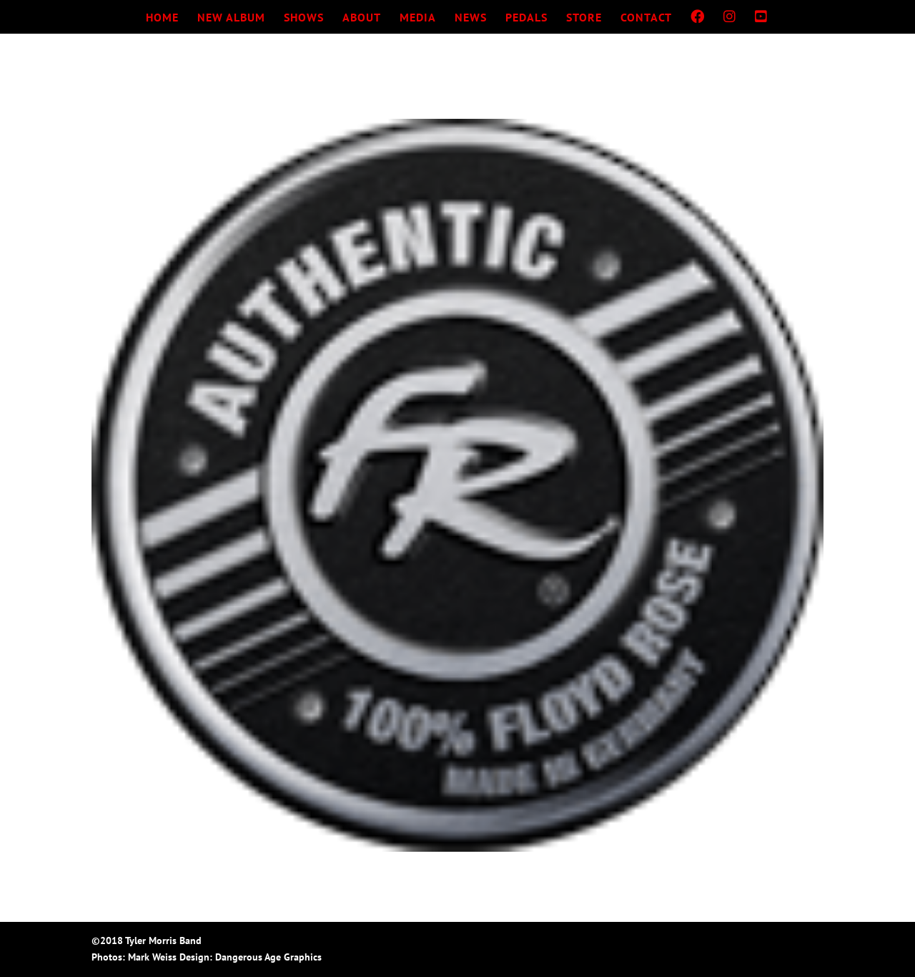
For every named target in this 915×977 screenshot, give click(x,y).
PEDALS (526, 18)
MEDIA (418, 18)
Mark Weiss (152, 957)
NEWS (471, 18)
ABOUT (361, 18)
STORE (584, 18)
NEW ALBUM (231, 18)
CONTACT (646, 18)
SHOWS (304, 18)
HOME (162, 18)
